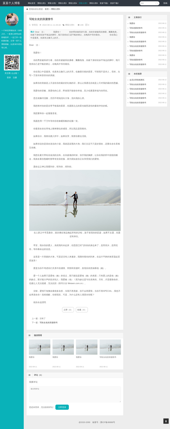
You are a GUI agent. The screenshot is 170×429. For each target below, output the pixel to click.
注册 (15, 77)
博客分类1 (41, 3)
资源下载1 (104, 3)
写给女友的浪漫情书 (49, 322)
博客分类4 (72, 3)
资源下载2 (114, 3)
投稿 (165, 3)
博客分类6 (93, 3)
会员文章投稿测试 (137, 80)
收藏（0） (81, 310)
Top (166, 421)
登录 (9, 77)
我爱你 (132, 23)
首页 (47, 9)
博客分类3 (62, 3)
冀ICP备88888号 (107, 422)
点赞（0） (68, 310)
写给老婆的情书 (136, 28)
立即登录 (62, 407)
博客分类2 (52, 3)
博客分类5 (83, 3)
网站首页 (31, 3)
